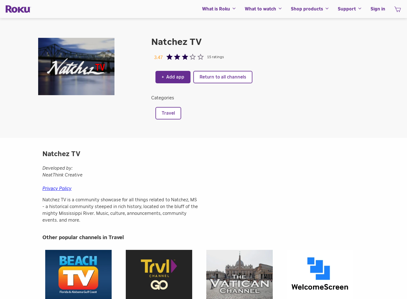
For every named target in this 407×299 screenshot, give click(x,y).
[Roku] (18, 9)
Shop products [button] (310, 9)
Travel (168, 113)
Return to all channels (223, 77)
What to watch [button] (263, 9)
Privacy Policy (57, 188)
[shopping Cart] (397, 11)
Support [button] (350, 9)
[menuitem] (219, 9)
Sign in (378, 9)
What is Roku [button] (219, 9)
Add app (173, 77)
